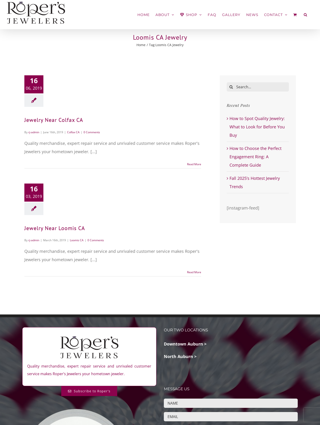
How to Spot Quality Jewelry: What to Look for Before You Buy (257, 127)
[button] (305, 15)
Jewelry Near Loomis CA (54, 228)
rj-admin (33, 132)
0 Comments (92, 132)
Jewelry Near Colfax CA (53, 120)
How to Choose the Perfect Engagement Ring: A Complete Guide (255, 157)
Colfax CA (73, 132)
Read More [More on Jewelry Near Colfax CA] (194, 164)
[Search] (231, 87)
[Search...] (258, 87)
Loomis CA (77, 240)
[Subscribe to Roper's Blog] (89, 391)
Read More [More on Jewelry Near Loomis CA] (194, 272)
